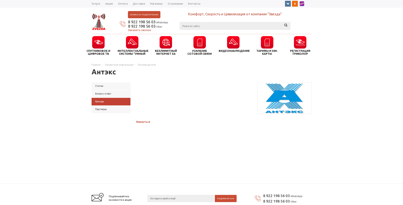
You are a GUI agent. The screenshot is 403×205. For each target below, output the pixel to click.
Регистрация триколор (300, 52)
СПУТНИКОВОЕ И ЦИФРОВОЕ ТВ (98, 52)
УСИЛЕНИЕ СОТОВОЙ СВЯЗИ (199, 52)
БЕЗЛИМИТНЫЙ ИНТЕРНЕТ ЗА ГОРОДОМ (166, 52)
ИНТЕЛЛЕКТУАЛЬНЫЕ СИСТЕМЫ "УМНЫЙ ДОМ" (132, 52)
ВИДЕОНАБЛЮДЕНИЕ (233, 50)
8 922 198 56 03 (142, 22)
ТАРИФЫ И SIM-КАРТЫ (267, 52)
